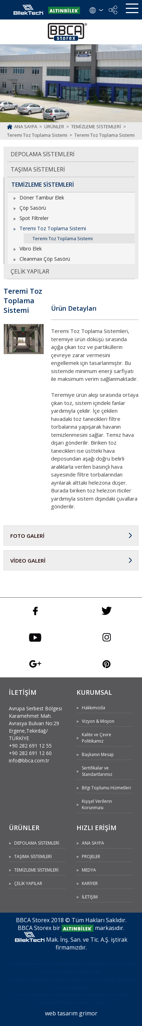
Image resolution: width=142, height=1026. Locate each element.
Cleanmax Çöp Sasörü (44, 258)
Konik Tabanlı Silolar (62, 963)
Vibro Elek (30, 248)
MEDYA (89, 870)
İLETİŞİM (90, 897)
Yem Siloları (17, 979)
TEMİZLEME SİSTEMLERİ (42, 184)
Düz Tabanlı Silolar (24, 963)
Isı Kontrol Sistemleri (32, 994)
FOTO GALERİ (27, 535)
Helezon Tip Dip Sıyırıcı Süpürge (85, 979)
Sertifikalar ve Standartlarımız (97, 771)
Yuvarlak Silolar (86, 971)
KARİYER (90, 883)
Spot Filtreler (34, 218)
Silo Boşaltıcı (41, 979)
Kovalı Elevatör (100, 994)
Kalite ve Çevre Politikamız (96, 738)
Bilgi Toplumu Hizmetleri (106, 788)
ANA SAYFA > (29, 126)
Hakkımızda (93, 708)
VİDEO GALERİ (28, 560)
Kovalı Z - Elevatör (91, 1002)
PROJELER (91, 856)
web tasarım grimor (71, 1013)
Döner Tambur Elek (41, 197)
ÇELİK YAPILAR (30, 271)
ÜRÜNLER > (57, 126)
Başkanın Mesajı (98, 754)
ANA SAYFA (93, 843)
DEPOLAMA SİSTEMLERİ (42, 154)
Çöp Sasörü (32, 207)
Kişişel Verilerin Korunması (97, 804)
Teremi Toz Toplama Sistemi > (40, 135)
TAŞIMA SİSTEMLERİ (38, 169)
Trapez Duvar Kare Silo (104, 963)
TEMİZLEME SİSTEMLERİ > (99, 126)
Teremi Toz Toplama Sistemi (104, 135)
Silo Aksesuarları (68, 994)
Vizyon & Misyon (98, 721)
